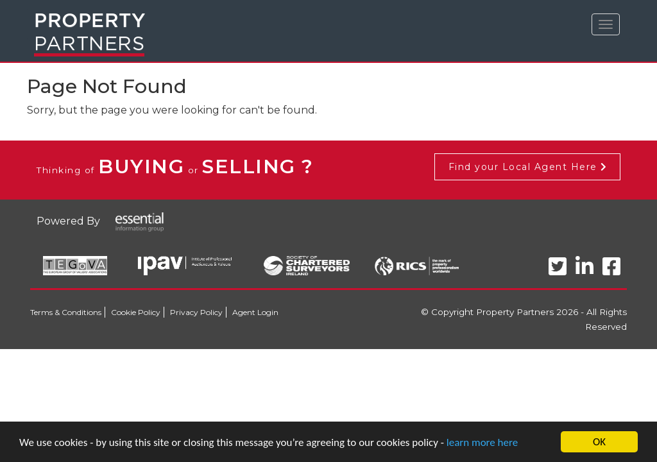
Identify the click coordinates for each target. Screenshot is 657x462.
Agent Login (255, 312)
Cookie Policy (135, 312)
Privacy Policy (196, 312)
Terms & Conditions (65, 312)
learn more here (482, 442)
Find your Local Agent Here (527, 167)
